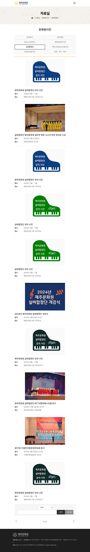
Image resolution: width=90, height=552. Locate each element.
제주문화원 (21, 3)
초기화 (69, 512)
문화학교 (30, 37)
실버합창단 (30, 47)
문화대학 (60, 37)
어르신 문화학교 (29, 42)
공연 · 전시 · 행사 (60, 52)
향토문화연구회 (60, 42)
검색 (61, 512)
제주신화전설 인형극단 (60, 47)
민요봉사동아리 (29, 52)
